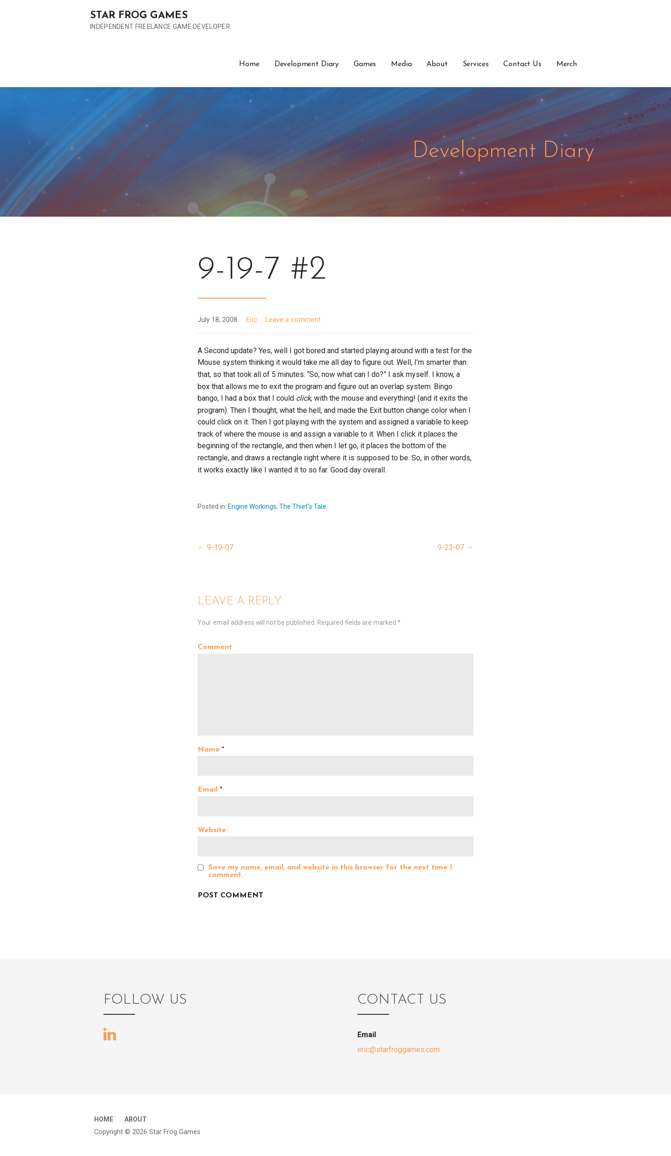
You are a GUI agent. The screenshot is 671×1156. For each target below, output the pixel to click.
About (436, 64)
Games (365, 64)
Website (212, 830)
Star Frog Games (139, 15)
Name (211, 749)
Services (476, 64)
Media (401, 64)
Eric (251, 320)
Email (210, 789)
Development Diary (306, 64)
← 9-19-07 (215, 547)
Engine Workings (252, 506)
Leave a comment (293, 320)
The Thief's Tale (302, 506)
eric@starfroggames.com (398, 1049)
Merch (566, 64)
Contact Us (522, 64)
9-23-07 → (455, 547)
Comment (215, 647)
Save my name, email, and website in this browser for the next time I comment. (330, 871)
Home (249, 64)
